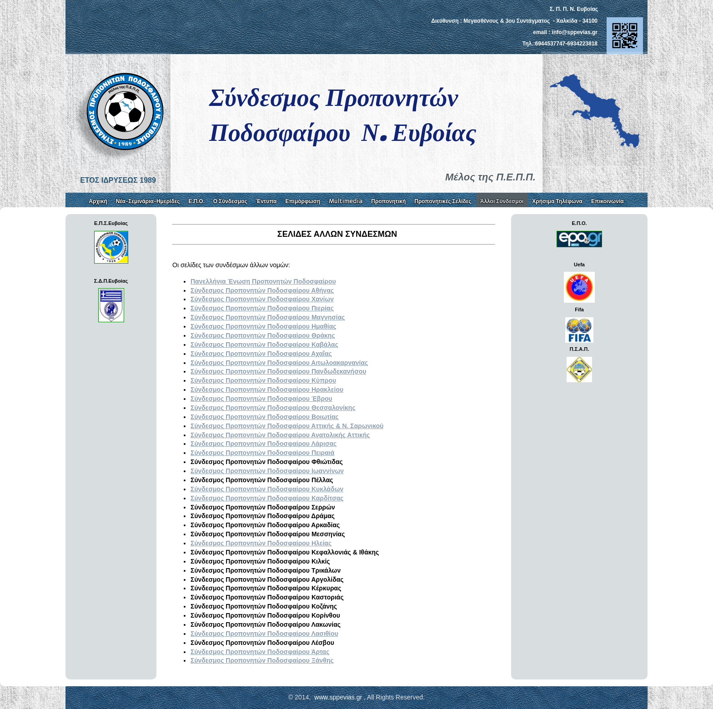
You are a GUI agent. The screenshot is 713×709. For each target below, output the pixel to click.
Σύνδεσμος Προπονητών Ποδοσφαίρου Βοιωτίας (265, 416)
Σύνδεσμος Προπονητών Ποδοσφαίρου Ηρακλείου (267, 389)
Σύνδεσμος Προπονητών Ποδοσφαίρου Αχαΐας (261, 353)
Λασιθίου (264, 633)
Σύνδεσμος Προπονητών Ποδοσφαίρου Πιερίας (262, 308)
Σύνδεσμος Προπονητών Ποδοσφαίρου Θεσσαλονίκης (273, 407)
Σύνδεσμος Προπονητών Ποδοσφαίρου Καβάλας (264, 344)
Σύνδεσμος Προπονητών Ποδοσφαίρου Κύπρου (263, 380)
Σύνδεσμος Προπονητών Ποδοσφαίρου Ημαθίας (263, 326)
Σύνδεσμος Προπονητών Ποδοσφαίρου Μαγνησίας (268, 317)
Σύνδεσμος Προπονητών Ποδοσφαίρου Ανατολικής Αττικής (280, 435)
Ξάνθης (262, 660)
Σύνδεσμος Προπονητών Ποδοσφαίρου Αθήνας (262, 290)
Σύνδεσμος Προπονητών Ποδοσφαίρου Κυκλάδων (267, 489)
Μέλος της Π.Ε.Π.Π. (490, 177)
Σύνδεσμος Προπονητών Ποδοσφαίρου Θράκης (263, 335)
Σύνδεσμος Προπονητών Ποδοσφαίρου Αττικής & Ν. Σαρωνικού (287, 425)
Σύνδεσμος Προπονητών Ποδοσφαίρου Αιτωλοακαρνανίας (279, 362)
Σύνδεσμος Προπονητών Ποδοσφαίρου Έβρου (261, 398)
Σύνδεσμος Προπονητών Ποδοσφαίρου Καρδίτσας (267, 498)
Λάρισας (263, 443)
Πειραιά (262, 452)
